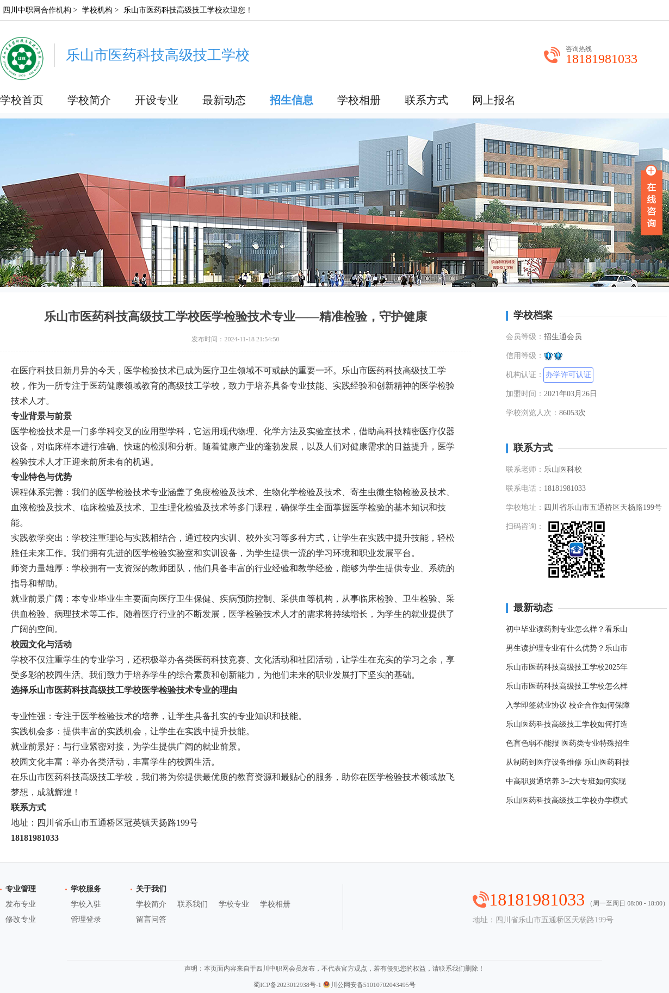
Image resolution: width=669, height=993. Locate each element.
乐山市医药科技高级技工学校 (172, 10)
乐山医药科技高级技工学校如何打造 (567, 724)
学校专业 (234, 904)
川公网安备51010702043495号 (369, 985)
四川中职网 (22, 10)
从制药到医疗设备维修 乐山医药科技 (568, 762)
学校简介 (89, 100)
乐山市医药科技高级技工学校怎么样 (567, 686)
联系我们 (192, 904)
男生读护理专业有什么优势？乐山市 (567, 648)
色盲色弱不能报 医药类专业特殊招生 (568, 743)
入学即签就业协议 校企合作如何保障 (568, 705)
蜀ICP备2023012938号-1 (287, 985)
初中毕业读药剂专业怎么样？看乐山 (567, 629)
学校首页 (22, 100)
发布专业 (20, 904)
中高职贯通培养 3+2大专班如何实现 (566, 781)
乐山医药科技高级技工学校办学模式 (567, 800)
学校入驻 (86, 904)
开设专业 (156, 100)
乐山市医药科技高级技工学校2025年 (567, 667)
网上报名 (494, 100)
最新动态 (224, 100)
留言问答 (151, 919)
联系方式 (426, 100)
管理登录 (86, 919)
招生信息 (291, 100)
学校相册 (359, 100)
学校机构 (97, 10)
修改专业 (20, 919)
